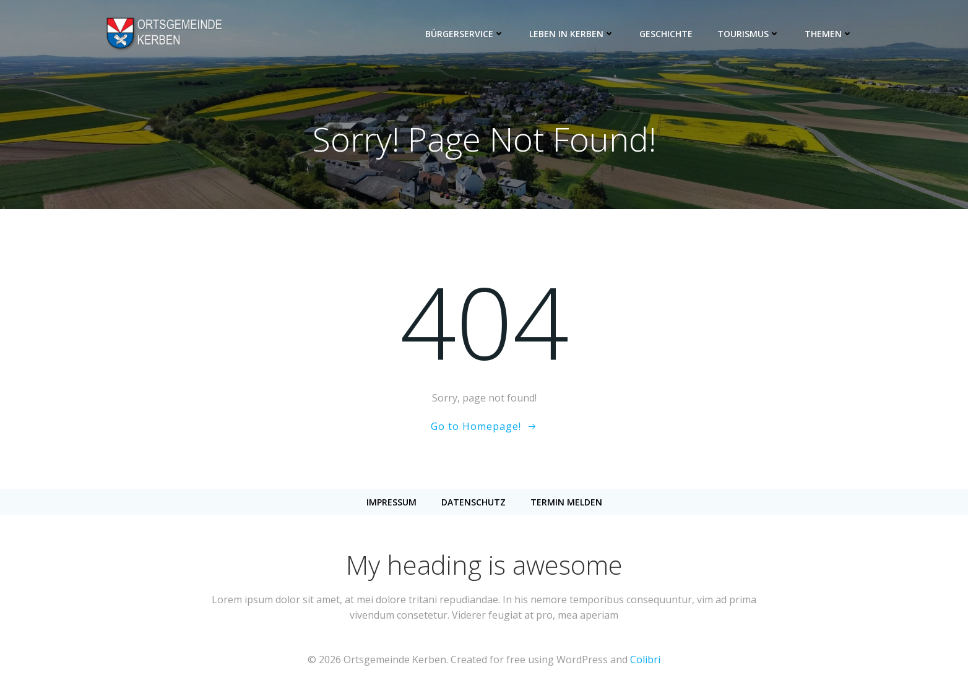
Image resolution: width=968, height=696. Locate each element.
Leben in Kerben (572, 34)
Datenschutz (473, 502)
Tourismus (748, 34)
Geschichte (666, 34)
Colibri (645, 659)
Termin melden (566, 502)
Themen (829, 34)
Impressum (391, 502)
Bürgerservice (464, 34)
